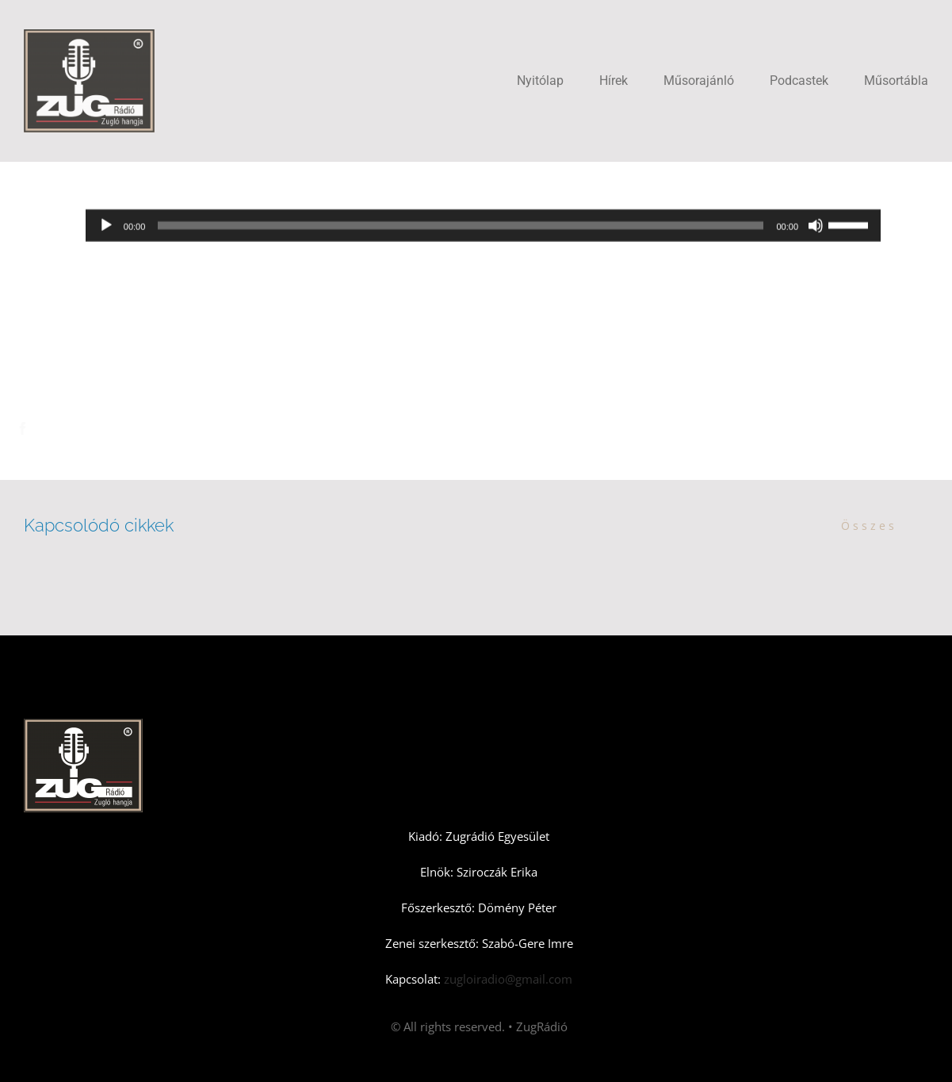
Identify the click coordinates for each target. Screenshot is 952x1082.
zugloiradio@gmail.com (506, 979)
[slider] (460, 227)
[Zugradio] (89, 35)
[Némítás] (816, 227)
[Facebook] (36, 428)
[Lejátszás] (106, 227)
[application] (483, 227)
